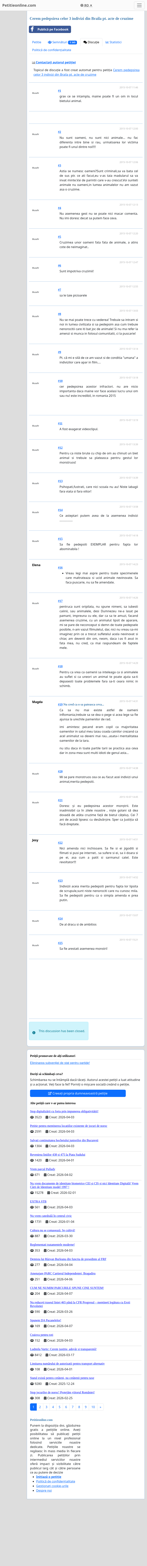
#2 (59, 185)
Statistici (114, 42)
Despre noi (44, 1544)
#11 (60, 476)
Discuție (91, 42)
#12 (60, 501)
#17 (60, 654)
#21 (60, 853)
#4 (59, 261)
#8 (59, 367)
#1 (59, 90)
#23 (60, 934)
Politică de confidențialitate (51, 50)
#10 (60, 434)
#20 (60, 824)
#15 (60, 592)
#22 (60, 896)
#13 (60, 534)
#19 (60, 757)
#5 (59, 290)
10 (93, 1460)
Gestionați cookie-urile (52, 1539)
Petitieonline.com (19, 5)
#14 (60, 563)
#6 (59, 319)
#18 (60, 719)
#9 (59, 405)
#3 (59, 218)
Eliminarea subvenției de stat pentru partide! (60, 1116)
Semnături (62, 42)
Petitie (36, 42)
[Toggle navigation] (139, 5)
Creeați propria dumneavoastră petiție (77, 1147)
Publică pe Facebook (49, 29)
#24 (60, 972)
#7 (59, 343)
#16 (60, 621)
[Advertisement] (86, 144)
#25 (60, 996)
